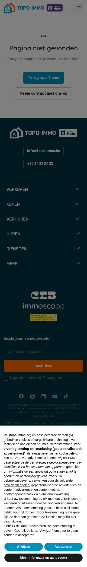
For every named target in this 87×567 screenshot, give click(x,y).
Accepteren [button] (63, 546)
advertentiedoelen (16, 485)
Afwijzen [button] (23, 546)
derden (30, 462)
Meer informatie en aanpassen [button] (43, 557)
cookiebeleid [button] (68, 453)
